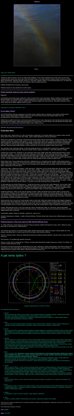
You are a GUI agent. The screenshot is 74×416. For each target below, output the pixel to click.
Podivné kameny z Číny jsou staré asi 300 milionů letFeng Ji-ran (24, 222)
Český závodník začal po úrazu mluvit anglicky (18, 92)
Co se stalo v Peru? (8, 111)
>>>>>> (41, 123)
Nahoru (37, 1)
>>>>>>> (28, 102)
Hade (2, 413)
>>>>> (43, 249)
